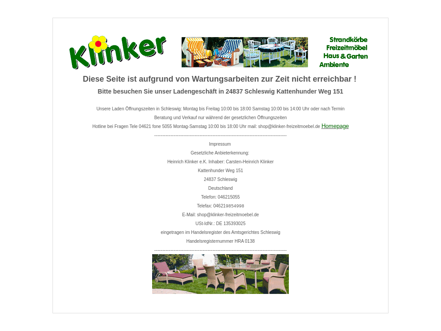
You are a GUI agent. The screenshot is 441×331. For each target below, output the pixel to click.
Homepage (335, 126)
